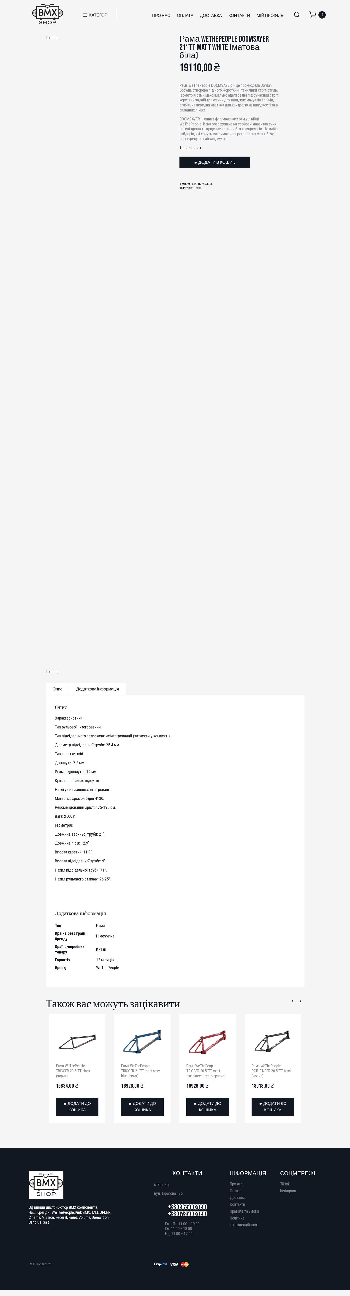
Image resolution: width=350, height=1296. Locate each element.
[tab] (57, 689)
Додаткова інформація (97, 689)
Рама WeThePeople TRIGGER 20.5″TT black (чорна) (73, 1070)
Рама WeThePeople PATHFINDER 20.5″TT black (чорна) (272, 1070)
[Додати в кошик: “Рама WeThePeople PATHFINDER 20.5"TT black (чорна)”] (273, 1107)
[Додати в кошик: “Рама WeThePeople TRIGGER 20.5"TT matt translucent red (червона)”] (207, 1107)
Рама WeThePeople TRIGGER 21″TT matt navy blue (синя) (140, 1070)
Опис (57, 689)
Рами (197, 188)
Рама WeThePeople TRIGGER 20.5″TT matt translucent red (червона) (207, 1070)
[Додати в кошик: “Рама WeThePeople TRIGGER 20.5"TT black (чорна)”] (77, 1107)
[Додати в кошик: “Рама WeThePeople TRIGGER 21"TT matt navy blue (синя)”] (142, 1107)
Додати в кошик (216, 162)
